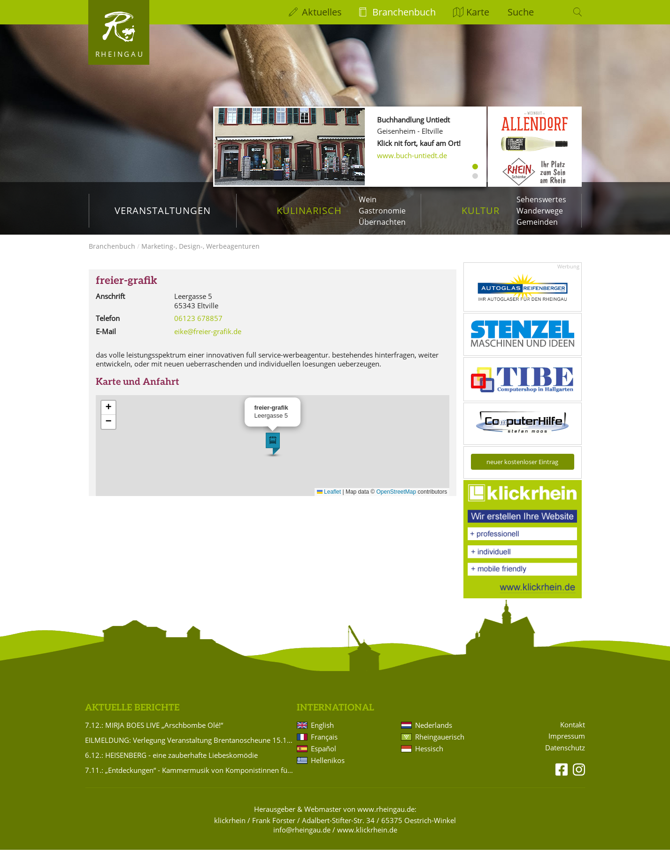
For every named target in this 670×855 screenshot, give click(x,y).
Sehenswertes (541, 199)
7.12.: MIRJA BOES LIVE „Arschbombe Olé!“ (154, 730)
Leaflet (329, 496)
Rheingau (120, 54)
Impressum (566, 741)
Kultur (481, 210)
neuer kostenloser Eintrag (522, 467)
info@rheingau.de (302, 835)
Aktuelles (322, 12)
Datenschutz (565, 752)
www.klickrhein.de (367, 835)
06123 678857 (198, 323)
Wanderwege (539, 211)
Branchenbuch (404, 12)
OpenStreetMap (396, 496)
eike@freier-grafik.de (207, 336)
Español (323, 753)
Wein (368, 199)
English (322, 730)
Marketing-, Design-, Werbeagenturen (200, 251)
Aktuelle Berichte (132, 712)
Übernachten (382, 222)
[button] (273, 448)
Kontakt (572, 729)
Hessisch (429, 753)
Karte (477, 12)
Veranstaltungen (163, 210)
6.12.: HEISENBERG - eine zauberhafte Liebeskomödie (171, 760)
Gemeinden (537, 222)
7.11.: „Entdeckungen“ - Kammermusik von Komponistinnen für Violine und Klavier (189, 775)
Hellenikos (328, 765)
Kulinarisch (309, 210)
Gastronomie (382, 211)
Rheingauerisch (439, 742)
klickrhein (230, 825)
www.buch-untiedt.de (412, 155)
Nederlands (433, 730)
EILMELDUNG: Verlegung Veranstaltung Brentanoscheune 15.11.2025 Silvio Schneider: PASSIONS (189, 745)
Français (324, 742)
